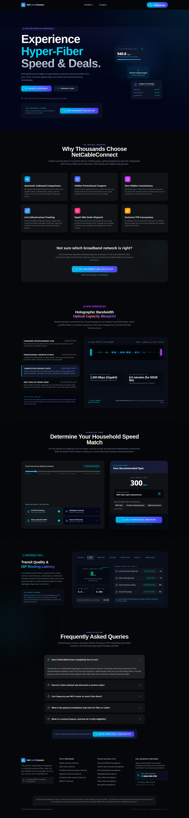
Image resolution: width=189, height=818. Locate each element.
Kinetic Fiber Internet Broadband (110, 766)
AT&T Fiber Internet (67, 766)
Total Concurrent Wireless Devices (39, 466)
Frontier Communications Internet (73, 770)
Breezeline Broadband (106, 785)
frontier (99, 558)
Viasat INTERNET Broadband (108, 763)
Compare (103, 5)
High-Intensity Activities (37, 505)
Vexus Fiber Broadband (106, 781)
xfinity (79, 558)
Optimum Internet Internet (70, 774)
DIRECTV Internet (66, 781)
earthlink (123, 558)
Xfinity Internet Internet (69, 763)
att (89, 558)
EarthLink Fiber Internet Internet (72, 777)
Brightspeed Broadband (107, 774)
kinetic (135, 558)
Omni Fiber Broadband (106, 777)
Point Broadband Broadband (108, 770)
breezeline (148, 558)
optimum (111, 558)
